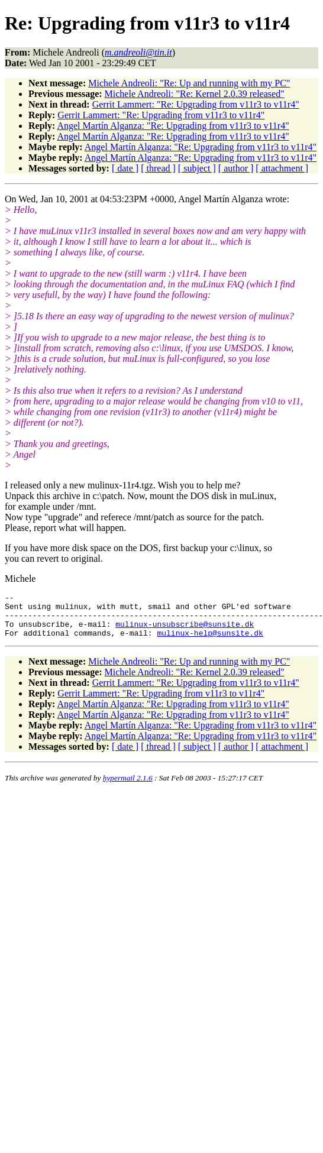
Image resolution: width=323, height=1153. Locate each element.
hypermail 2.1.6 (128, 786)
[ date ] (125, 168)
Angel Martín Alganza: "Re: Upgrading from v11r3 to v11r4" (173, 126)
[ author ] (236, 168)
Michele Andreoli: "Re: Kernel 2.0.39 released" (195, 94)
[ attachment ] (282, 168)
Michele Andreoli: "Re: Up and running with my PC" (189, 83)
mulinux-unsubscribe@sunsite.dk (184, 631)
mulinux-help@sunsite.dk (210, 641)
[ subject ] (197, 168)
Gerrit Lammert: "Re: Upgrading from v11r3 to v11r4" (195, 104)
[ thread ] (158, 168)
